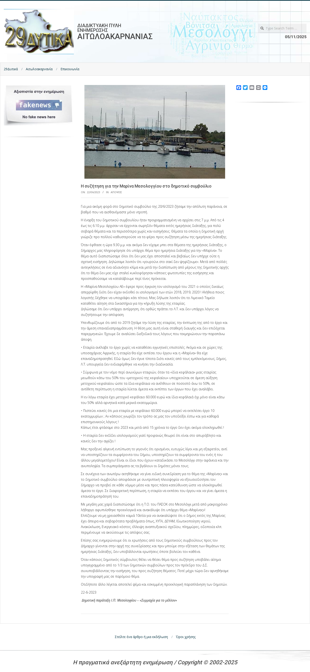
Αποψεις (116, 192)
